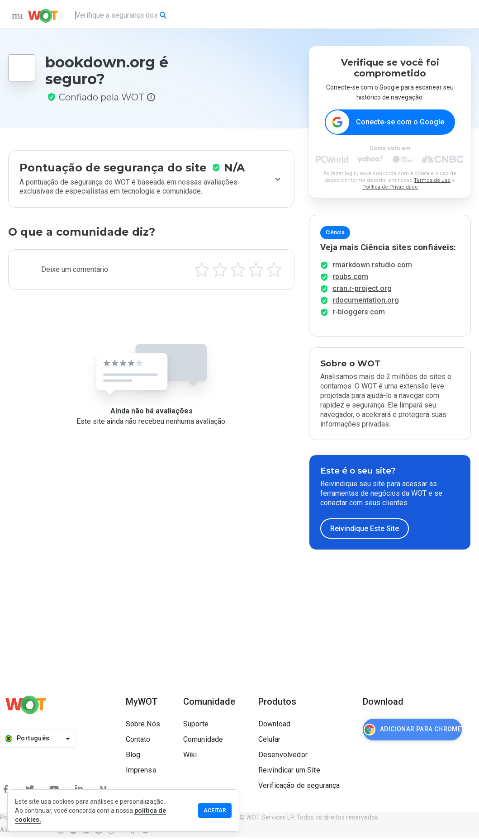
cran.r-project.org (362, 290)
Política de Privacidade (390, 187)
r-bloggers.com (358, 313)
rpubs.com (350, 278)
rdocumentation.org (365, 302)
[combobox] (122, 15)
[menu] (17, 15)
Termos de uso (432, 181)
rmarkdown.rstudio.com (372, 266)
